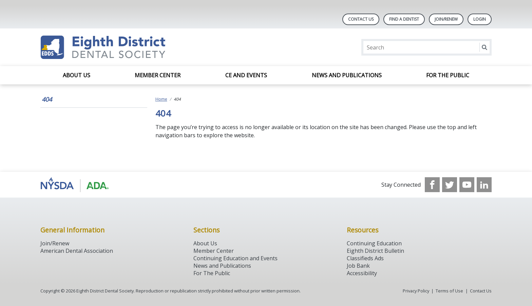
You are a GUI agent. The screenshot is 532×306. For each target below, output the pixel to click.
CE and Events (246, 75)
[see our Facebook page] (432, 184)
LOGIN (479, 19)
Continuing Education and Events (235, 258)
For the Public (447, 75)
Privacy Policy (416, 291)
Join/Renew (446, 19)
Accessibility (362, 273)
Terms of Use (449, 291)
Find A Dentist (404, 19)
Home (161, 99)
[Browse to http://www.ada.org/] (74, 184)
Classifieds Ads (365, 258)
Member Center (157, 75)
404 (47, 99)
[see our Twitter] (449, 184)
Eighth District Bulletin (375, 250)
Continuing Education (374, 243)
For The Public (211, 273)
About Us (76, 75)
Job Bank (358, 265)
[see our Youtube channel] (466, 184)
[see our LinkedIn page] (484, 184)
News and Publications (347, 75)
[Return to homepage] (128, 47)
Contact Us (361, 19)
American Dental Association (76, 250)
